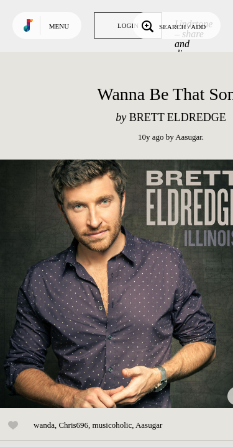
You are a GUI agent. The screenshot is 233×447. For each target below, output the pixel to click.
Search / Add (172, 25)
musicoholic (112, 425)
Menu (59, 26)
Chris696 (73, 425)
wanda (44, 425)
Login (128, 25)
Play (124, 284)
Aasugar (188, 137)
